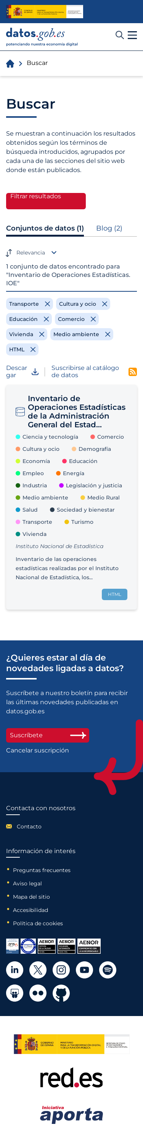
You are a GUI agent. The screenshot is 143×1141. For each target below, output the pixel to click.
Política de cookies (38, 923)
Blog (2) (109, 228)
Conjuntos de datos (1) (45, 228)
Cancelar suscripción (37, 750)
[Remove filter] (29, 304)
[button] (132, 35)
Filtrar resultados (35, 196)
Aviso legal (27, 883)
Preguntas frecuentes (42, 870)
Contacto (29, 826)
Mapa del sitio (31, 896)
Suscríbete (47, 735)
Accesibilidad (30, 910)
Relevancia (30, 252)
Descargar (22, 372)
